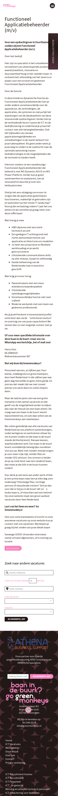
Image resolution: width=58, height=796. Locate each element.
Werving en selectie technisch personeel (27, 789)
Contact (9, 758)
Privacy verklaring (15, 762)
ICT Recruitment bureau (18, 774)
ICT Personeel (13, 781)
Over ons (10, 755)
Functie (8, 607)
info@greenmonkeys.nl (29, 725)
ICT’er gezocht (14, 785)
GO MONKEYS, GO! (16, 619)
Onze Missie (11, 751)
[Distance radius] (33, 580)
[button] (52, 5)
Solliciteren (12, 548)
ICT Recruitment (14, 777)
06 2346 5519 (29, 722)
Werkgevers (12, 747)
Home (8, 740)
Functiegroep (12, 596)
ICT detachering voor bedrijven (22, 792)
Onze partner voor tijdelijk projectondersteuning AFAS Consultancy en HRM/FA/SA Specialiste (29, 659)
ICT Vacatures (13, 744)
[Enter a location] (29, 588)
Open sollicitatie (53, 51)
